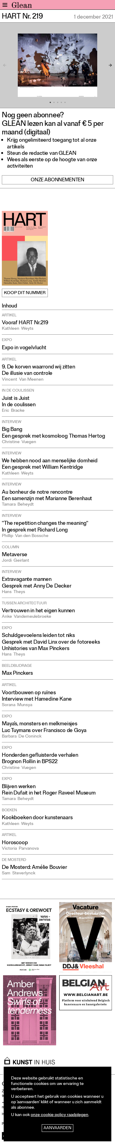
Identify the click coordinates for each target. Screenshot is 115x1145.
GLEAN (22, 6)
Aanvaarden (57, 1128)
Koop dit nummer (25, 293)
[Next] (107, 65)
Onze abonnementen (57, 180)
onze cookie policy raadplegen (59, 1115)
